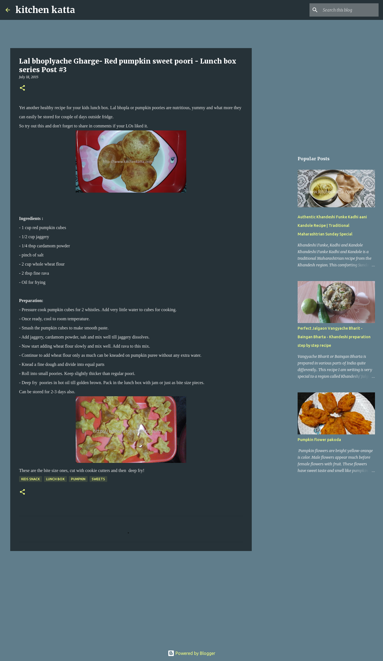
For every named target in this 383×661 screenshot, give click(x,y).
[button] (22, 88)
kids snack (30, 479)
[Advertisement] (131, 598)
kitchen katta (45, 9)
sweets (98, 479)
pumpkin (78, 479)
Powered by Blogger (191, 653)
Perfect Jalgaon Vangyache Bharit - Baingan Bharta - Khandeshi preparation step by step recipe (334, 337)
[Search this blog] (350, 10)
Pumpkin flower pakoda (319, 439)
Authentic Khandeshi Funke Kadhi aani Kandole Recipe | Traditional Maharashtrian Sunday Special (332, 225)
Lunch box (55, 479)
